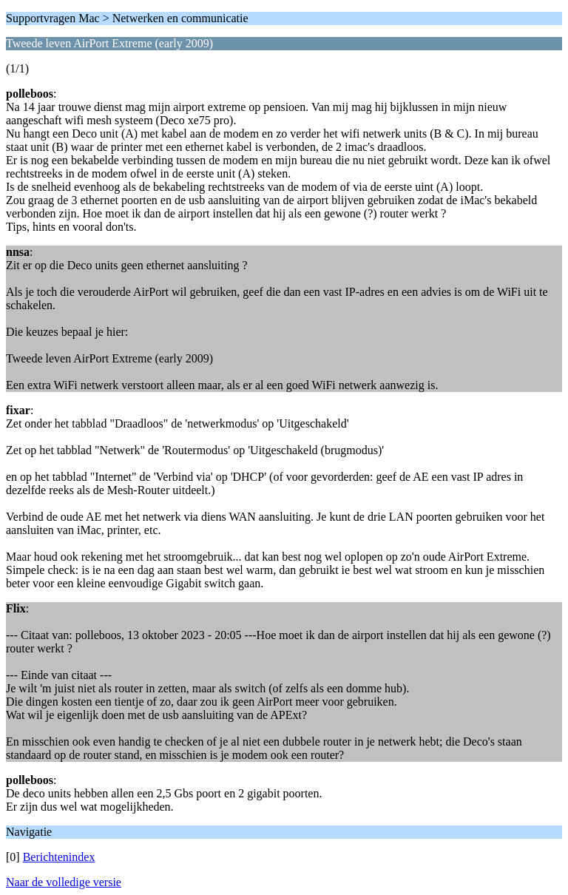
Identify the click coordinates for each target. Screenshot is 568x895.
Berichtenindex (59, 857)
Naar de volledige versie (63, 882)
